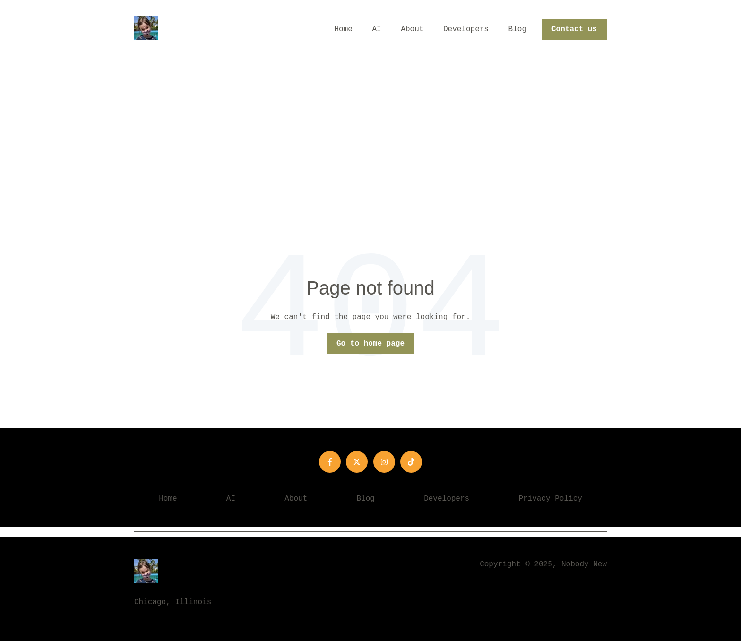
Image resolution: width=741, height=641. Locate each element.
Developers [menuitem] (446, 498)
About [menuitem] (295, 498)
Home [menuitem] (168, 498)
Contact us (574, 29)
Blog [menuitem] (366, 498)
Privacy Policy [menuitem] (550, 498)
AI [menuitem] (230, 498)
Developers (466, 29)
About (412, 29)
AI (376, 29)
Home (344, 29)
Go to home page (370, 343)
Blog (517, 29)
